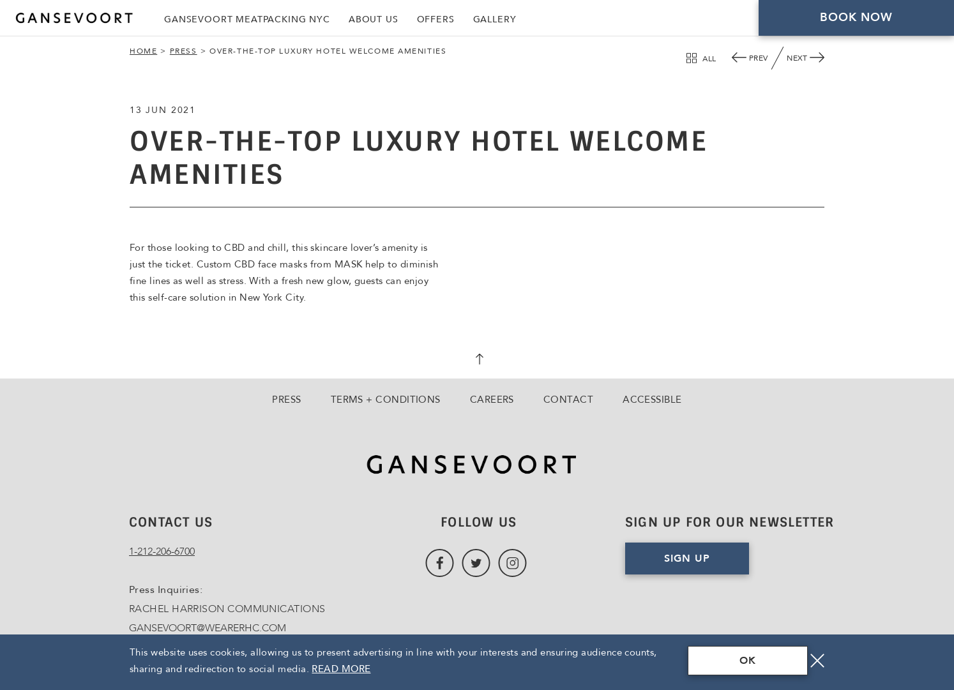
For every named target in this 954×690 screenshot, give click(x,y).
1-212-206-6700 (162, 551)
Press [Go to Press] (286, 399)
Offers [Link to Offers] (436, 19)
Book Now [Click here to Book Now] (856, 18)
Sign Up (687, 558)
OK (747, 661)
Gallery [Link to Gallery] (495, 19)
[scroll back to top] (477, 360)
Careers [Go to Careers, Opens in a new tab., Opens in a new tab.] (492, 399)
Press (183, 51)
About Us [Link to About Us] (373, 19)
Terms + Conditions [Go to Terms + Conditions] (386, 399)
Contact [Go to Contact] (568, 399)
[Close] (817, 661)
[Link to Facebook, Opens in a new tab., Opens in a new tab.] (439, 563)
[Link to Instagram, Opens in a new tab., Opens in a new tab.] (512, 563)
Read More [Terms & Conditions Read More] (341, 669)
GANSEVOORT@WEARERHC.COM (207, 628)
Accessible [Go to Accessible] (652, 399)
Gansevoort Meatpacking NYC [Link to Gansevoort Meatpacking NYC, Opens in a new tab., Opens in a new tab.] (247, 19)
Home (143, 51)
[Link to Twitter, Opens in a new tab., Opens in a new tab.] (476, 563)
